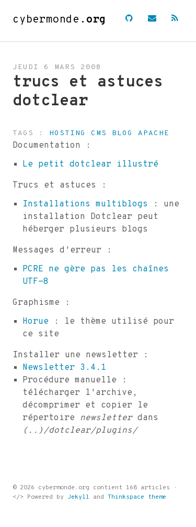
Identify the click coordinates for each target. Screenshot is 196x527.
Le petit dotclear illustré (90, 164)
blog (122, 133)
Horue (35, 321)
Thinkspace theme (137, 497)
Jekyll (78, 497)
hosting (67, 133)
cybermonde (59, 20)
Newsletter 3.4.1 (64, 368)
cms (99, 133)
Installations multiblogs (85, 204)
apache (153, 133)
